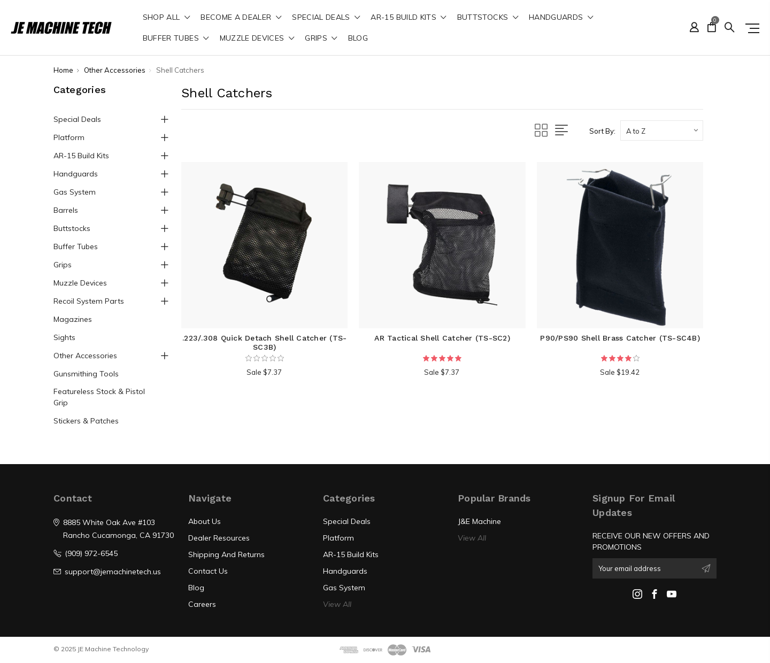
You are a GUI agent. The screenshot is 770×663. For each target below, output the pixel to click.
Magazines (72, 319)
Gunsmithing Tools (86, 374)
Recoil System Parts (88, 301)
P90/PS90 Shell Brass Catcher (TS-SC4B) (620, 338)
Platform (68, 137)
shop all (166, 17)
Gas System (74, 192)
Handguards (561, 17)
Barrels (65, 210)
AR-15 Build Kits (408, 17)
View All (337, 604)
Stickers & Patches (86, 421)
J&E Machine (479, 521)
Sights (64, 337)
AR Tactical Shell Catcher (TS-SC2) (442, 338)
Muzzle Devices (257, 38)
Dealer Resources (219, 538)
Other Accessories (85, 355)
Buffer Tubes (176, 38)
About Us (204, 521)
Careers (202, 604)
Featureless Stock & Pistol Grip (99, 397)
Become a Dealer (241, 17)
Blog (358, 38)
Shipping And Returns (226, 554)
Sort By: (602, 131)
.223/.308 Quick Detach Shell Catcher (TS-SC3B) (264, 342)
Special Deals (326, 17)
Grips (321, 38)
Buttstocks (487, 17)
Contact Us (208, 571)
